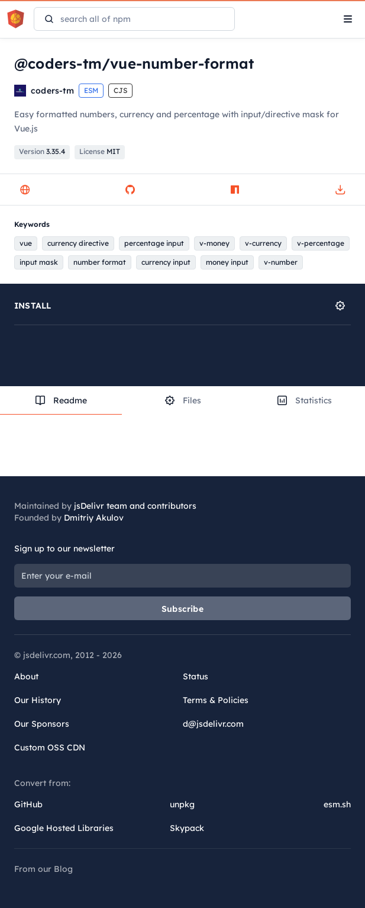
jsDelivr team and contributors (135, 505)
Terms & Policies (215, 700)
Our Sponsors (41, 723)
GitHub (28, 804)
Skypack (187, 828)
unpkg (182, 804)
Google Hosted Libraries (64, 828)
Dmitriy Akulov (94, 517)
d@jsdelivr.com (213, 723)
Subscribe (182, 609)
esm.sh (337, 804)
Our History (37, 700)
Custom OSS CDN (49, 747)
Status (195, 676)
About (26, 676)
